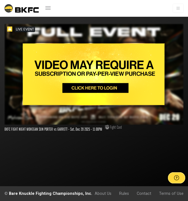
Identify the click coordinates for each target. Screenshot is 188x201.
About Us (103, 193)
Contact (144, 193)
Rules (124, 193)
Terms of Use (171, 193)
